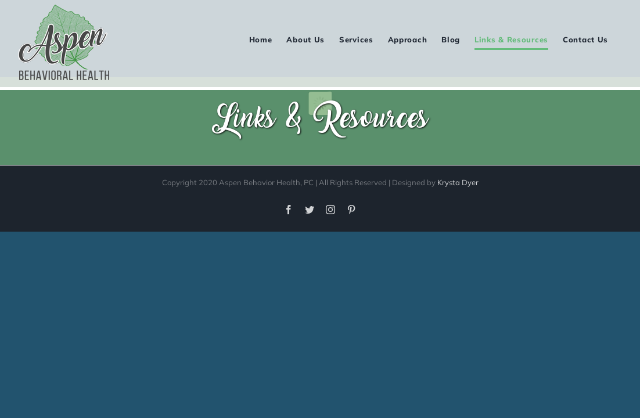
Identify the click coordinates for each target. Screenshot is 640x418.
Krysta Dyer (458, 182)
